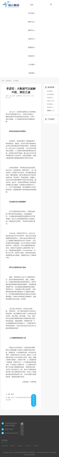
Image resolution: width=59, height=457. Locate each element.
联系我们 (32, 73)
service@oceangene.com (13, 433)
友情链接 (5, 440)
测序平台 (32, 30)
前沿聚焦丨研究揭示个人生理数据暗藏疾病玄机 (51, 104)
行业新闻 (16, 80)
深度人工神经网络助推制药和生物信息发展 (51, 101)
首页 (31, 5)
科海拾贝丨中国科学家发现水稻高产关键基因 (51, 107)
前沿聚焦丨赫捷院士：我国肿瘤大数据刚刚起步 (51, 91)
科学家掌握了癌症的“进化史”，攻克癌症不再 (51, 94)
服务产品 (32, 22)
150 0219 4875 (9, 429)
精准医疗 (12, 446)
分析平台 (32, 39)
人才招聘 (32, 64)
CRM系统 (35, 446)
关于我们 (32, 13)
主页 (2, 80)
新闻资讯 (32, 47)
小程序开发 (27, 446)
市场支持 (32, 56)
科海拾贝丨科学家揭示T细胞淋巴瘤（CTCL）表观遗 (51, 97)
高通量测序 (5, 446)
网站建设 (19, 446)
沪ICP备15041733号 (43, 452)
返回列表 (33, 400)
